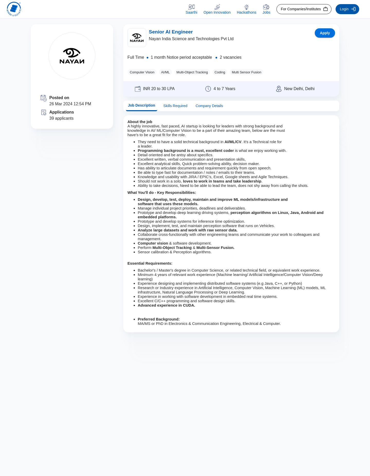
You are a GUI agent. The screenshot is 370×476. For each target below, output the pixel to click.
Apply (325, 33)
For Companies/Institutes (304, 9)
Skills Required (175, 106)
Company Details (209, 106)
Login (347, 9)
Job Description (141, 105)
